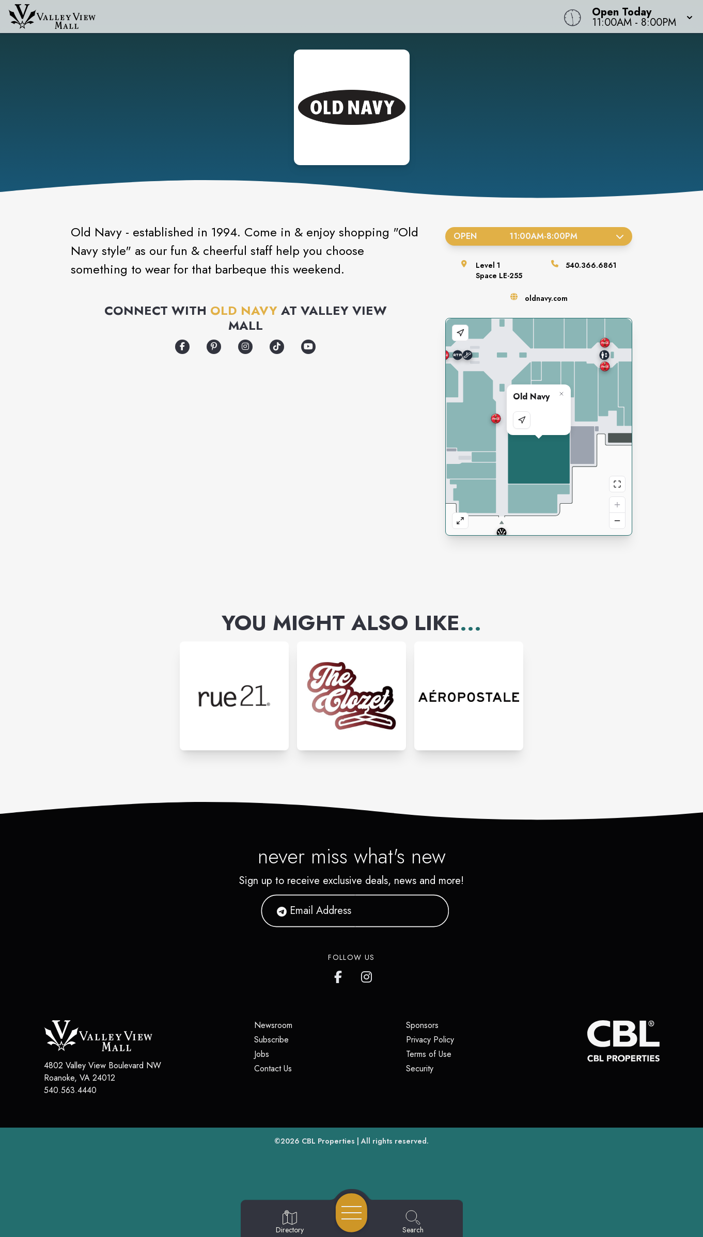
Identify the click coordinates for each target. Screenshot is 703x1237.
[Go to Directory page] (289, 1222)
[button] (639, 16)
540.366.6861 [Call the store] (591, 265)
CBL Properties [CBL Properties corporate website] (328, 1141)
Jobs (261, 1054)
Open (539, 236)
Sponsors (422, 1025)
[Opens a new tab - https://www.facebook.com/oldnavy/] (182, 347)
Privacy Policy (430, 1040)
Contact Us (273, 1068)
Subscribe (271, 1040)
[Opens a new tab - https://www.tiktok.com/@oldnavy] (277, 347)
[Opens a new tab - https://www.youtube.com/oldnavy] (308, 347)
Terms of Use (428, 1054)
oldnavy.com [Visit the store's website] (546, 298)
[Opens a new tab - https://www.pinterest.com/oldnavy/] (214, 347)
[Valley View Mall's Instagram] (367, 975)
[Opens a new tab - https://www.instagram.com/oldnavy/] (245, 347)
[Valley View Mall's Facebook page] (340, 975)
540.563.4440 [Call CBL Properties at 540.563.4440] (70, 1090)
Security (419, 1068)
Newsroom (273, 1025)
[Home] (265, 16)
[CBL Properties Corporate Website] (587, 1041)
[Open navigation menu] (351, 1213)
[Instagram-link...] (234, 696)
